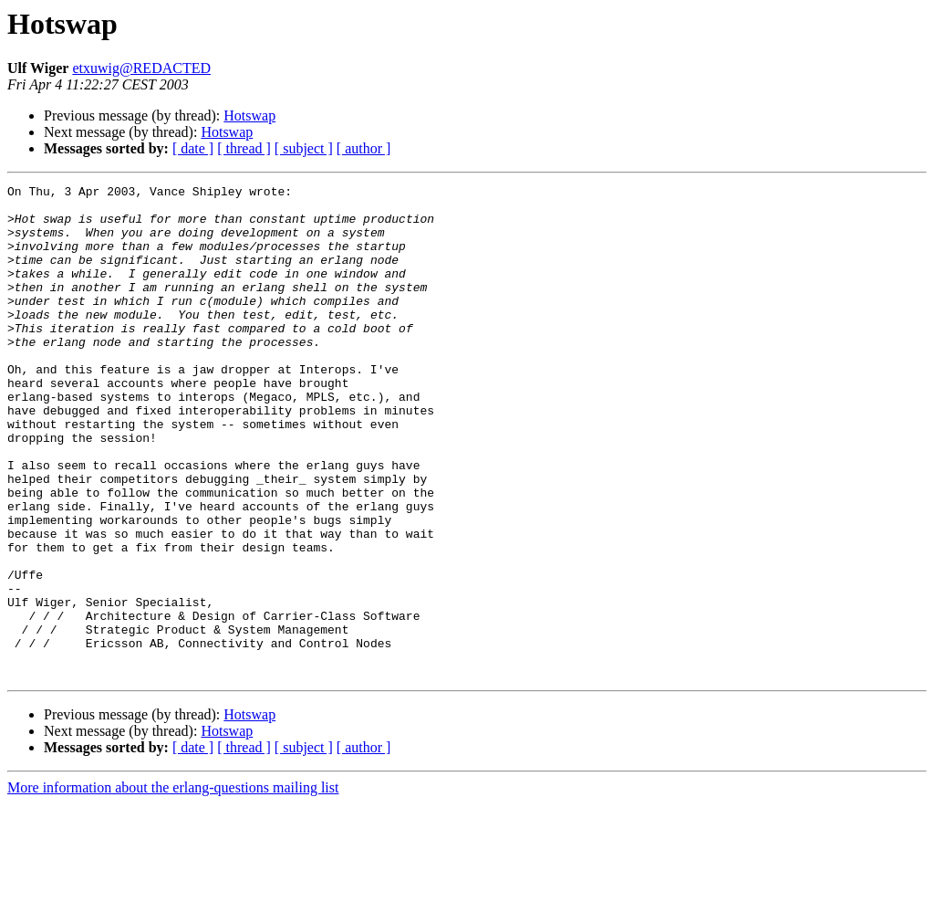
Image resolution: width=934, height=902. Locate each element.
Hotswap (249, 115)
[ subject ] (304, 148)
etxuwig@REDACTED (141, 68)
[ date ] (192, 148)
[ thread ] (244, 148)
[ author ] (364, 148)
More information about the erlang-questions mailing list (172, 886)
